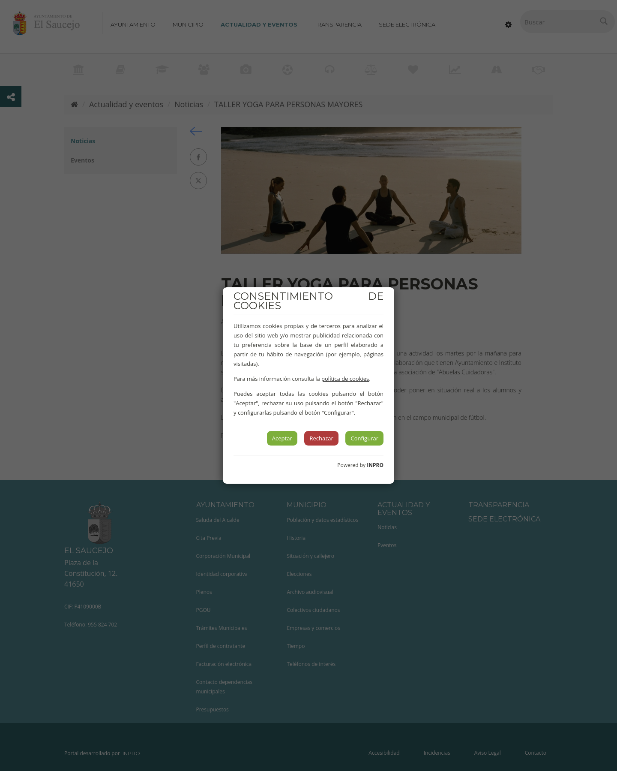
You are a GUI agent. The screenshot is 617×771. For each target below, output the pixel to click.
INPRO (375, 465)
